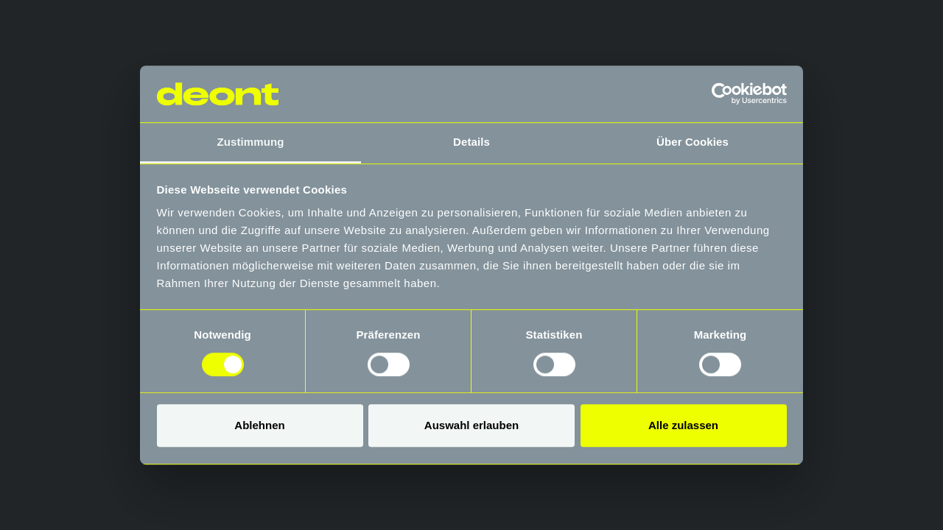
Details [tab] (471, 141)
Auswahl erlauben (471, 425)
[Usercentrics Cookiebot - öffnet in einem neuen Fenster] (722, 94)
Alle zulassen (683, 425)
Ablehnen (259, 425)
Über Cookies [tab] (692, 141)
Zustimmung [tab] (250, 141)
